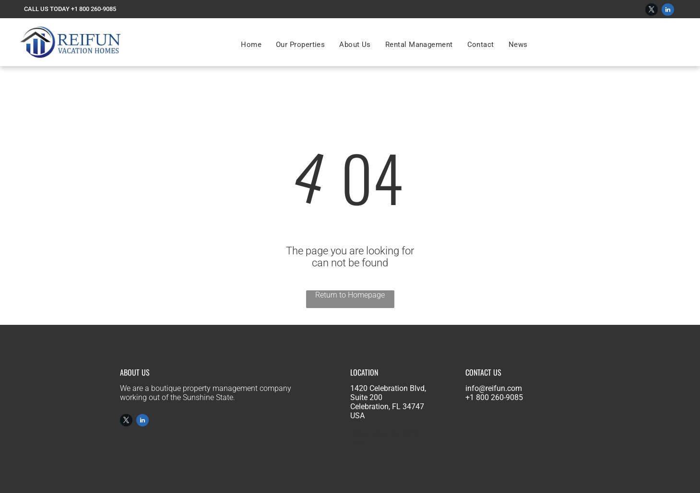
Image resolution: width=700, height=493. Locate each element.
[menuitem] (251, 44)
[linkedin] (668, 10)
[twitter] (651, 10)
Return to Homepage (350, 294)
